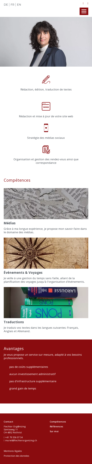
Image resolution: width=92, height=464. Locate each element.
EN (19, 4)
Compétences (58, 421)
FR (12, 4)
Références (56, 426)
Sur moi (54, 431)
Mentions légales (13, 450)
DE (6, 4)
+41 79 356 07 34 (13, 437)
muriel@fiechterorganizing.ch (20, 440)
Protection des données (16, 455)
